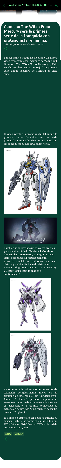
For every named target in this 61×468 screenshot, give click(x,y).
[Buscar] (56, 5)
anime (8, 434)
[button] (6, 48)
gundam (19, 434)
